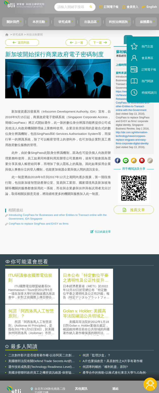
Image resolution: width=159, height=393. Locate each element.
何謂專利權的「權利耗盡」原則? (105, 330)
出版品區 (95, 22)
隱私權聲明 (84, 358)
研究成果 (67, 22)
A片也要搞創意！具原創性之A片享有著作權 (113, 325)
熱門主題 (145, 52)
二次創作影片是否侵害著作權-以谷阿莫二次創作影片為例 (41, 319)
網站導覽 (83, 376)
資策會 (119, 358)
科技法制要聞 (34, 34)
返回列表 (23, 42)
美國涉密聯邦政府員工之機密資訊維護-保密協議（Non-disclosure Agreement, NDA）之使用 (41, 336)
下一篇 (99, 41)
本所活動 (40, 22)
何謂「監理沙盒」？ (97, 319)
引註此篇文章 (103, 231)
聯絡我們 (83, 370)
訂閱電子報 (119, 6)
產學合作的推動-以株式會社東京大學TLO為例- (115, 336)
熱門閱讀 (145, 86)
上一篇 (77, 41)
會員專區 (145, 63)
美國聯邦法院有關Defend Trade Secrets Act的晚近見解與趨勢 (41, 325)
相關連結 (135, 358)
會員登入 (140, 6)
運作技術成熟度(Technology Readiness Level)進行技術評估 (41, 331)
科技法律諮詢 (124, 22)
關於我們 (13, 22)
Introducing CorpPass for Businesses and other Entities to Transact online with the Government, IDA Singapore (58, 216)
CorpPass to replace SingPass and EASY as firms (39, 223)
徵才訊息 (83, 364)
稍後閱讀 (147, 98)
